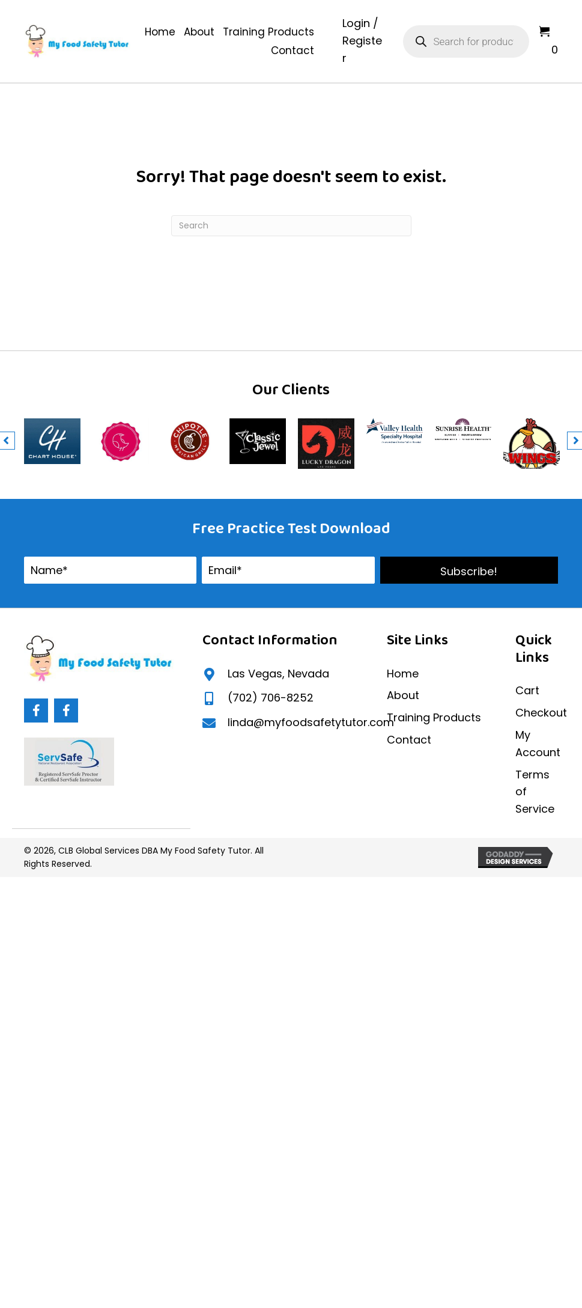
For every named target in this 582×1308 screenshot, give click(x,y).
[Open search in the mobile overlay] (466, 41)
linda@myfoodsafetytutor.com (311, 722)
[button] (469, 570)
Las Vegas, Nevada (278, 673)
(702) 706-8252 (271, 697)
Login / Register (362, 41)
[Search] (291, 225)
